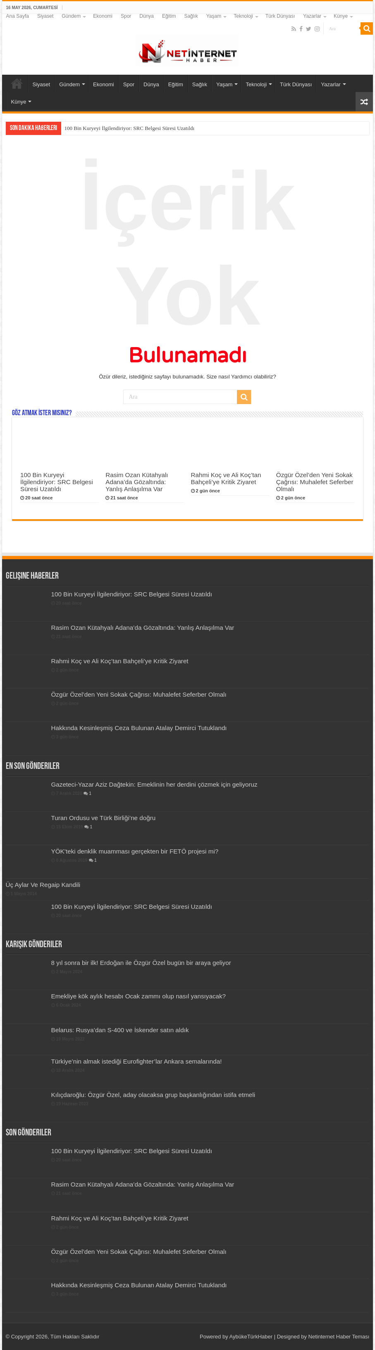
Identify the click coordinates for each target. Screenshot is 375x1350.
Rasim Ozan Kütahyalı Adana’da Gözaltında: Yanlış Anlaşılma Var (136, 481)
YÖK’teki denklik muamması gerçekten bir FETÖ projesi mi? (135, 851)
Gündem (71, 16)
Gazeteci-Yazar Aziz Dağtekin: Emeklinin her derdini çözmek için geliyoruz (154, 784)
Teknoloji (243, 16)
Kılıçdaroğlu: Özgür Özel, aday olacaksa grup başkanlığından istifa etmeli (153, 1094)
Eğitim (169, 16)
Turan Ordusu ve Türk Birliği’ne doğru (103, 817)
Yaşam (213, 16)
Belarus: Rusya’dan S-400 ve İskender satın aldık (120, 1029)
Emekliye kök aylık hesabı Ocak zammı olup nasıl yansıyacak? (138, 996)
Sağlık (191, 16)
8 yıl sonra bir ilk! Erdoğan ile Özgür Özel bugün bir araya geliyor (141, 962)
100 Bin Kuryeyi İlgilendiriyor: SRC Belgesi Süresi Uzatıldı (129, 128)
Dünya (146, 16)
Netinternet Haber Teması (339, 1336)
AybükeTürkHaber (251, 1336)
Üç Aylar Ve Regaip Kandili (43, 884)
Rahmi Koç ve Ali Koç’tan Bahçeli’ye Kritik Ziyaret (226, 478)
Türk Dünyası (280, 16)
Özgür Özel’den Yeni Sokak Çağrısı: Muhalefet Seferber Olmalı (315, 481)
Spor (126, 16)
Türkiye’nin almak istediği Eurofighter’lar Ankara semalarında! (136, 1061)
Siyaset (45, 16)
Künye (341, 16)
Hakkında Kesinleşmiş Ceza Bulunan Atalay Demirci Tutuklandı (139, 727)
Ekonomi (102, 16)
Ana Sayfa (17, 16)
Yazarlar (312, 16)
